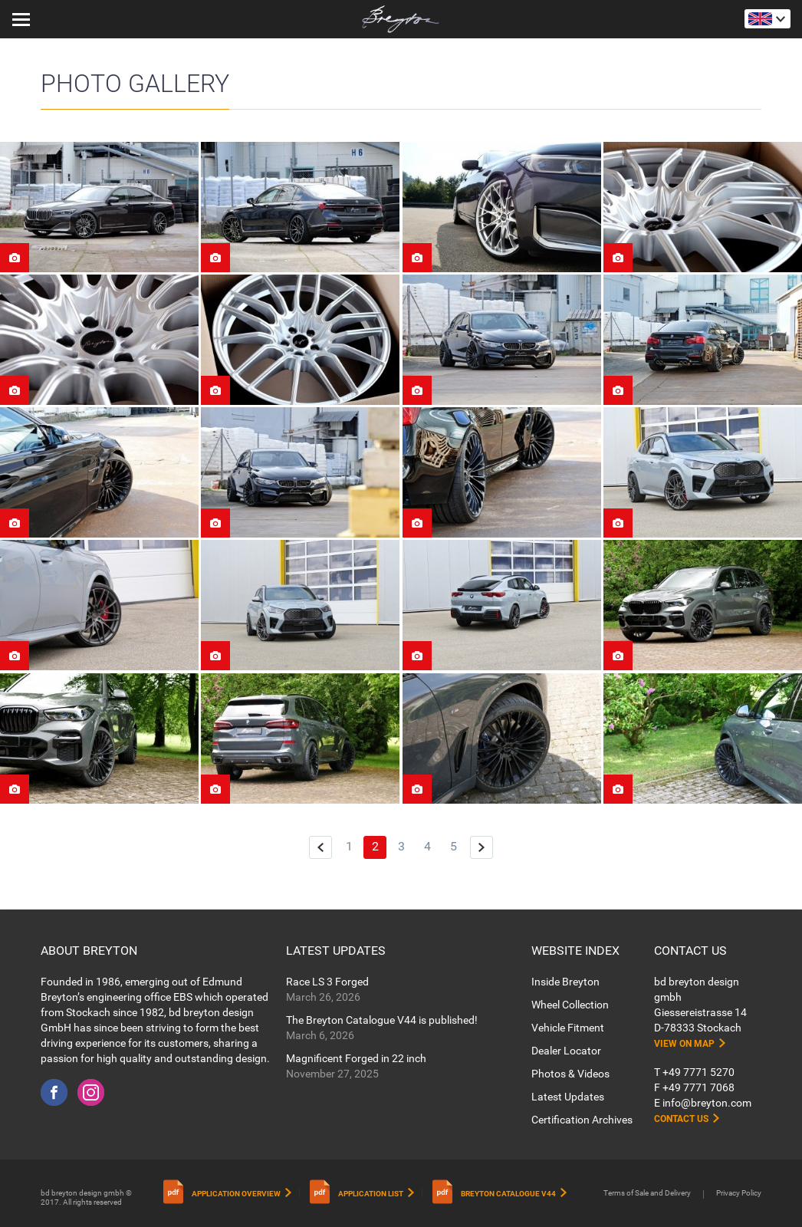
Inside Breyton (565, 981)
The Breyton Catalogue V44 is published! (382, 1020)
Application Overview (236, 1193)
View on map (684, 1043)
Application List (370, 1193)
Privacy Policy (738, 1193)
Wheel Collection (570, 1004)
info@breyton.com (706, 1103)
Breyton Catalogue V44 (508, 1193)
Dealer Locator (566, 1050)
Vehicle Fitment (567, 1027)
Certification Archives (582, 1120)
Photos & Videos (570, 1073)
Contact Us (681, 1119)
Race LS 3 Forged (327, 981)
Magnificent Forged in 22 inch (356, 1058)
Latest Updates (567, 1096)
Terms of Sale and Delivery (647, 1193)
